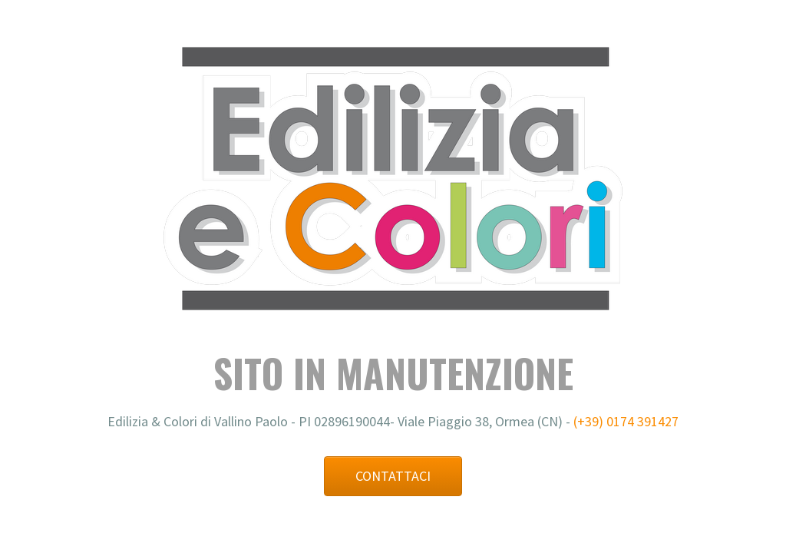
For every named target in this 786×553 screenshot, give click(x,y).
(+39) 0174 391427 (626, 421)
